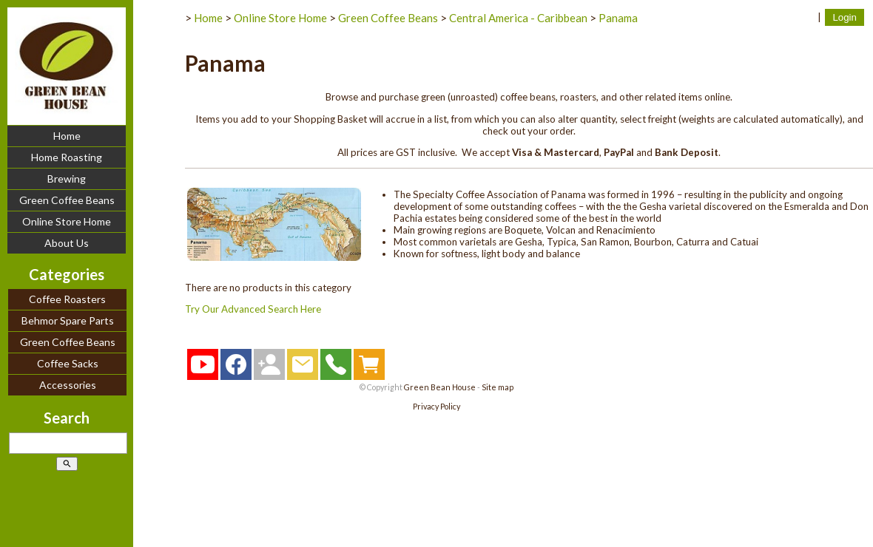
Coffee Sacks (67, 363)
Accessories (67, 384)
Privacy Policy (436, 406)
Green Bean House (440, 387)
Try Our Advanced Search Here (253, 309)
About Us (66, 243)
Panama (618, 17)
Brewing (66, 178)
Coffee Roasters (67, 299)
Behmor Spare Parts (67, 320)
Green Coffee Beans (67, 200)
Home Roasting (66, 157)
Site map (497, 387)
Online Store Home (66, 221)
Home (67, 135)
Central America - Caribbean (518, 17)
